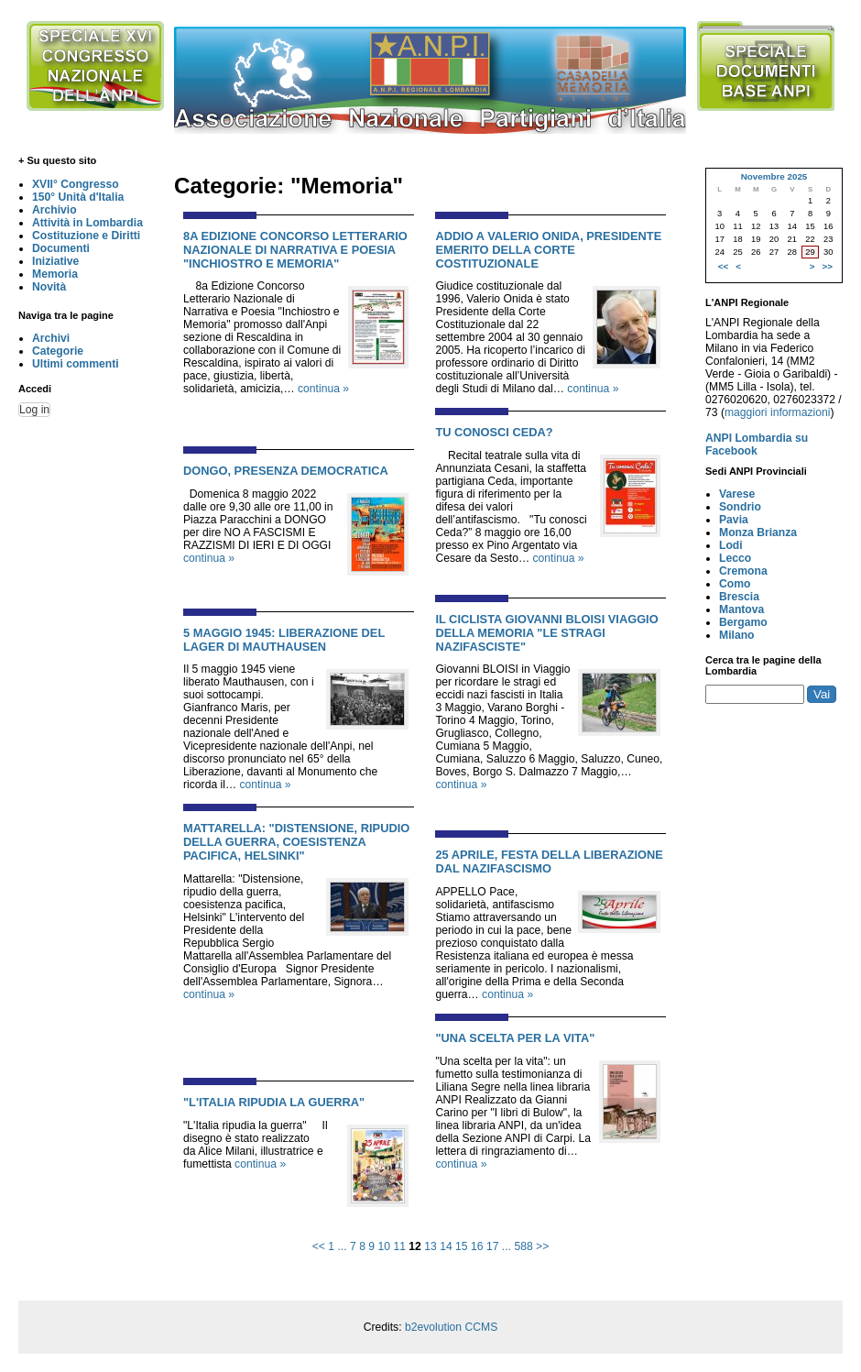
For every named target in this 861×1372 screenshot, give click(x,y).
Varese (737, 494)
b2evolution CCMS (451, 1327)
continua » (323, 388)
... (341, 1246)
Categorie (57, 351)
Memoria (55, 274)
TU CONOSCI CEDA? (493, 432)
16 (477, 1246)
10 (383, 1246)
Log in (34, 409)
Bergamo (743, 622)
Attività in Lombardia (87, 222)
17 (492, 1246)
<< (318, 1246)
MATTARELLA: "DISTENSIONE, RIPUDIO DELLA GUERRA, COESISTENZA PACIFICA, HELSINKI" (296, 841)
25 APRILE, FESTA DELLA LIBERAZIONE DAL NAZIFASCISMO (549, 861)
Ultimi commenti (75, 363)
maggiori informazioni (778, 412)
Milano (737, 635)
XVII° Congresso (75, 184)
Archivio (54, 209)
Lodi (731, 545)
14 (446, 1246)
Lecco (735, 558)
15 (461, 1246)
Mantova (741, 609)
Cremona (743, 571)
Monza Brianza (758, 532)
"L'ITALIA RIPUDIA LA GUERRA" (274, 1102)
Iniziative (55, 261)
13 (430, 1246)
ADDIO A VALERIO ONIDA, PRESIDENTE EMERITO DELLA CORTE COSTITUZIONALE (548, 249)
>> (542, 1246)
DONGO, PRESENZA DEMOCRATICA (285, 470)
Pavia (733, 519)
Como (734, 583)
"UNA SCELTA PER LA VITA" (514, 1038)
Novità (49, 286)
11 (399, 1246)
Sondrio (740, 506)
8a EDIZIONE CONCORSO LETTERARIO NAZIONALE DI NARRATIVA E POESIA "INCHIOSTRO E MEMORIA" (295, 249)
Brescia (739, 596)
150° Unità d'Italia (78, 197)
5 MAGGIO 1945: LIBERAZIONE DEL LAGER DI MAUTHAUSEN (284, 639)
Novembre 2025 (774, 176)
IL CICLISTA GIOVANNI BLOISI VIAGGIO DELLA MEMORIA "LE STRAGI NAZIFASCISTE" (546, 632)
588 (523, 1246)
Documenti (61, 248)
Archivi (51, 338)
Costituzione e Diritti (86, 235)
